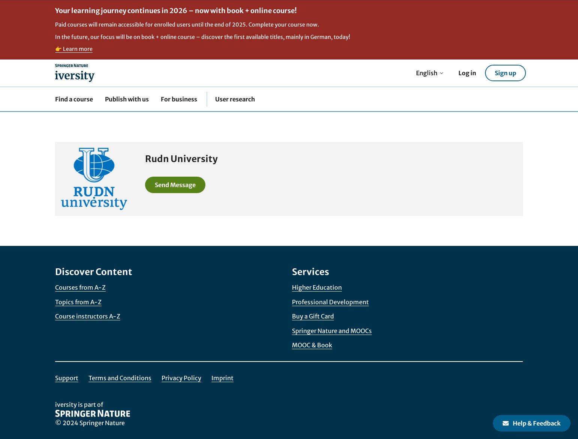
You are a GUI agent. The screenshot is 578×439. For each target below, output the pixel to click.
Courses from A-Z (80, 287)
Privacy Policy (181, 378)
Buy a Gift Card (313, 316)
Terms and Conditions (119, 378)
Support (66, 378)
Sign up (505, 73)
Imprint (222, 378)
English (429, 73)
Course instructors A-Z (87, 316)
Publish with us (127, 99)
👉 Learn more (74, 49)
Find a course (74, 99)
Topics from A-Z (78, 302)
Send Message (175, 185)
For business (179, 99)
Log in (467, 73)
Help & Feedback (532, 423)
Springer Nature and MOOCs (332, 331)
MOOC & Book (312, 345)
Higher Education (317, 287)
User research (235, 99)
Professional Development (330, 302)
